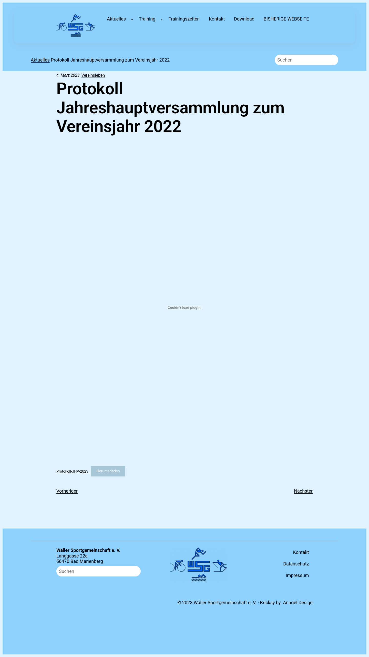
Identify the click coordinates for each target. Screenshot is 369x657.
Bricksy (268, 602)
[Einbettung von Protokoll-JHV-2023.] (184, 307)
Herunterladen (108, 471)
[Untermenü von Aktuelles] (132, 19)
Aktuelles (40, 60)
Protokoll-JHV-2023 (72, 471)
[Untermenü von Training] (161, 19)
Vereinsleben (93, 75)
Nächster (303, 491)
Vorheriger (67, 491)
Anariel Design (298, 602)
